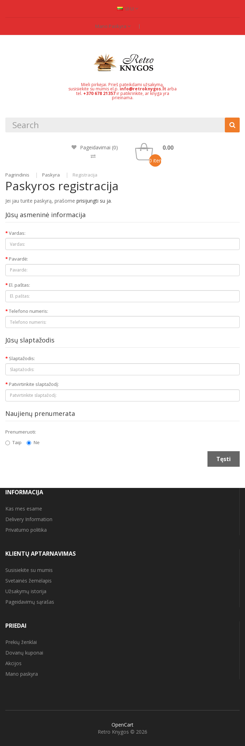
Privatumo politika (26, 529)
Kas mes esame (23, 508)
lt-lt (127, 8)
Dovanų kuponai (24, 652)
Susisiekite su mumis (29, 570)
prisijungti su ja (93, 200)
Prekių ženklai (21, 642)
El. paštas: (19, 285)
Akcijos (13, 663)
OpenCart (122, 724)
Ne (33, 442)
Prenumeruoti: (20, 432)
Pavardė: (18, 259)
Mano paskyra (113, 26)
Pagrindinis (17, 175)
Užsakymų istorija (25, 591)
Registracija (85, 175)
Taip (13, 442)
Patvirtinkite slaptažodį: (34, 384)
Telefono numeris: (28, 311)
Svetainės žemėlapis (28, 580)
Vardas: (17, 233)
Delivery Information (28, 519)
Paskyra (51, 175)
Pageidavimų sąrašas (29, 601)
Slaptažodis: (22, 358)
